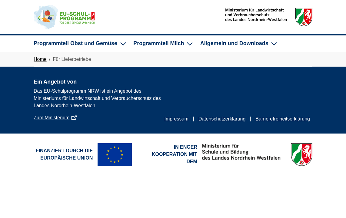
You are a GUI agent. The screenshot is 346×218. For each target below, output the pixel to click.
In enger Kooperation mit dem (174, 154)
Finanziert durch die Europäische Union (64, 154)
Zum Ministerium (51, 117)
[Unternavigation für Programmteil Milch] (162, 43)
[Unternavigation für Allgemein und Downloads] (238, 43)
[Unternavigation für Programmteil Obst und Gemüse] (79, 43)
